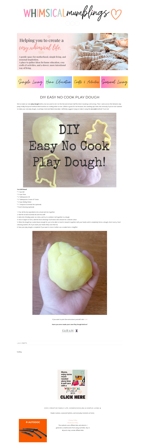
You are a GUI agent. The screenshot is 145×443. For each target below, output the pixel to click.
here (85, 319)
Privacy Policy (72, 420)
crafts (24, 343)
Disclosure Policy (72, 423)
